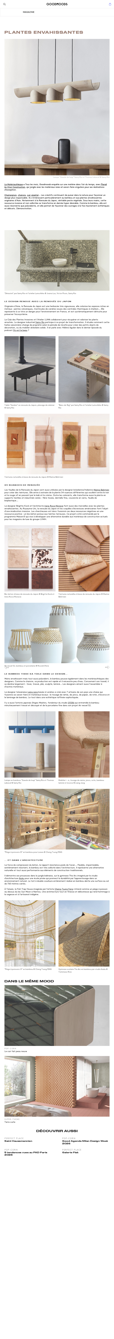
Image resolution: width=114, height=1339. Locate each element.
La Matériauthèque (13, 184)
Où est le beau (20, 330)
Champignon (10, 195)
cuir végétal (32, 195)
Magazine (28, 12)
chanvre (22, 195)
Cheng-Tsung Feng (64, 889)
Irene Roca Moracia (53, 506)
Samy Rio (40, 322)
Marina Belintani (101, 490)
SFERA (71, 703)
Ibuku (21, 878)
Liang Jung (32, 692)
